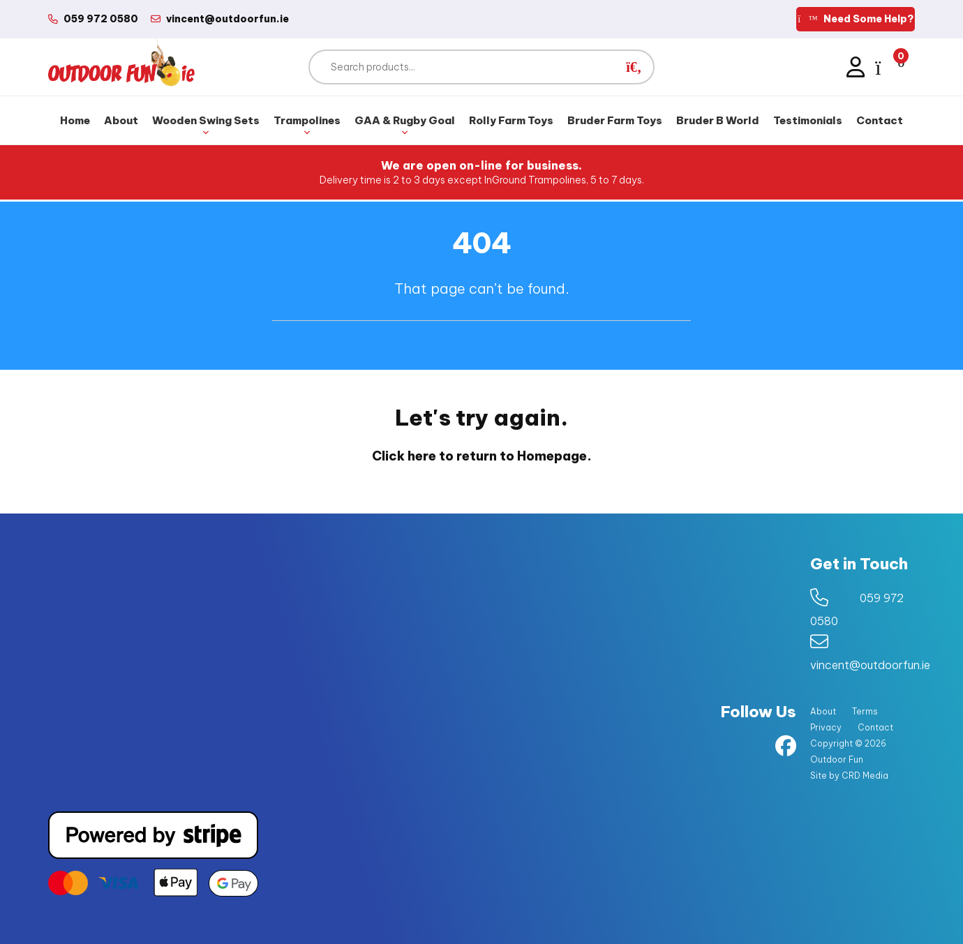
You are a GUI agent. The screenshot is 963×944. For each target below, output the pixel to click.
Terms (865, 711)
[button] (633, 67)
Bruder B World (717, 120)
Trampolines (307, 126)
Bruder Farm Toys (614, 120)
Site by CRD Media (849, 775)
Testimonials (807, 120)
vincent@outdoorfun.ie (870, 665)
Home (75, 120)
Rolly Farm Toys (511, 120)
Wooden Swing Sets (206, 126)
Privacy (826, 727)
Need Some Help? (855, 19)
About (121, 120)
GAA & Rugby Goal (404, 126)
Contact (879, 120)
